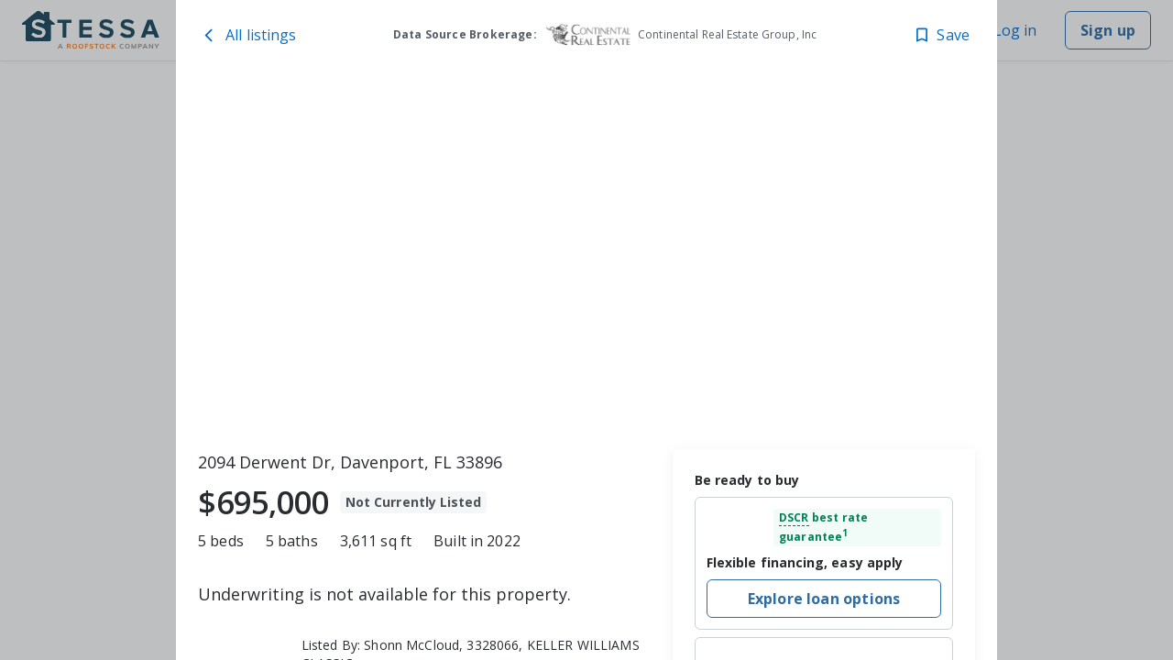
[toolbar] (586, 257)
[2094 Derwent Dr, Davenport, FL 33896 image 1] (586, 257)
